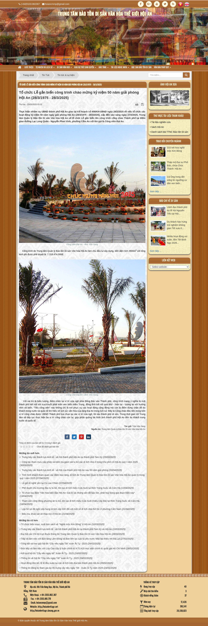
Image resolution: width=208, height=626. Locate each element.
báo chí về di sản (168, 201)
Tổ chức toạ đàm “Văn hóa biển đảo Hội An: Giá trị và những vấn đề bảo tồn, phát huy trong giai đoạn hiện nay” (78, 493)
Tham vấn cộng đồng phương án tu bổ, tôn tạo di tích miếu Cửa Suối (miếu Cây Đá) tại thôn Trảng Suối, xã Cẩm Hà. (81, 501)
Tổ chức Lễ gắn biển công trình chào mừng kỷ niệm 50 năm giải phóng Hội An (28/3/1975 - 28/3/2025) (60, 85)
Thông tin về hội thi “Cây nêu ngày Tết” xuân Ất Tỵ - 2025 (50, 558)
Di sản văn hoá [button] (64, 68)
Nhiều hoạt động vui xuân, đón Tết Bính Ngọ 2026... (177, 239)
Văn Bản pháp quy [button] (162, 68)
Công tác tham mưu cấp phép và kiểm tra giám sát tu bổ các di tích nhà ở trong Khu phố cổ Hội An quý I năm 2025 (80, 462)
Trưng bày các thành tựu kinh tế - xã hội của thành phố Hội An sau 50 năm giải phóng (65, 470)
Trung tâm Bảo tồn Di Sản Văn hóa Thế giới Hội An (63, 620)
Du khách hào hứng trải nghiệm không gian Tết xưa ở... (177, 225)
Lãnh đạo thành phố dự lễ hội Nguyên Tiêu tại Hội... (177, 210)
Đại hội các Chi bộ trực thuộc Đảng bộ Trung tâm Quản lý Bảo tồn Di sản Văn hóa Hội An (66, 534)
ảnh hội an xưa (168, 84)
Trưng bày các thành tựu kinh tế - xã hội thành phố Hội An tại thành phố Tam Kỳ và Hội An (66, 529)
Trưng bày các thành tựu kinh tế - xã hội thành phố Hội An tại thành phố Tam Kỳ (62, 457)
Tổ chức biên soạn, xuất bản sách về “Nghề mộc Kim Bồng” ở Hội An (56, 524)
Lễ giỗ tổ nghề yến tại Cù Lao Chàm (40, 483)
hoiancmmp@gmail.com (57, 4)
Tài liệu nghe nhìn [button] (120, 68)
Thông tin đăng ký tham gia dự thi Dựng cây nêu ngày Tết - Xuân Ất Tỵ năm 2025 (62, 568)
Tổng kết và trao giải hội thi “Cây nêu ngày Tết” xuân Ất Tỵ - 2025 (54, 543)
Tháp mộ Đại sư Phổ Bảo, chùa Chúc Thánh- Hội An (177, 165)
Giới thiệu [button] (29, 67)
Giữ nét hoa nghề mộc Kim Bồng (176, 149)
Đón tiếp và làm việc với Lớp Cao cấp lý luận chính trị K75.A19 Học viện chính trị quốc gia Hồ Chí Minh (73, 548)
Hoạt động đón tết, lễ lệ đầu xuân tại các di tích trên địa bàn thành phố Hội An (60, 563)
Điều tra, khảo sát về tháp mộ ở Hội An (41, 514)
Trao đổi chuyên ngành (168, 141)
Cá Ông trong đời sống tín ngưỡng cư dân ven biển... (177, 180)
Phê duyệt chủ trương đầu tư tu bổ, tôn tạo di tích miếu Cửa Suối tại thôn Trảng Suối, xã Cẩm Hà (71, 488)
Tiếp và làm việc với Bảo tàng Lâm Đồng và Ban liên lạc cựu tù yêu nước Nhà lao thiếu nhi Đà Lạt (70, 538)
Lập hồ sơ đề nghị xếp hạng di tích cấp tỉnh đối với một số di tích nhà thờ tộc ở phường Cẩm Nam (71, 509)
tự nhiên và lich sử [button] (45, 68)
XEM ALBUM (170, 99)
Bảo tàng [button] (104, 68)
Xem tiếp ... (156, 191)
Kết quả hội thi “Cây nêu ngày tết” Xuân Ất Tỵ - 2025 (47, 553)
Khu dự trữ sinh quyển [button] (85, 68)
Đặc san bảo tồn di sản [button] (141, 67)
